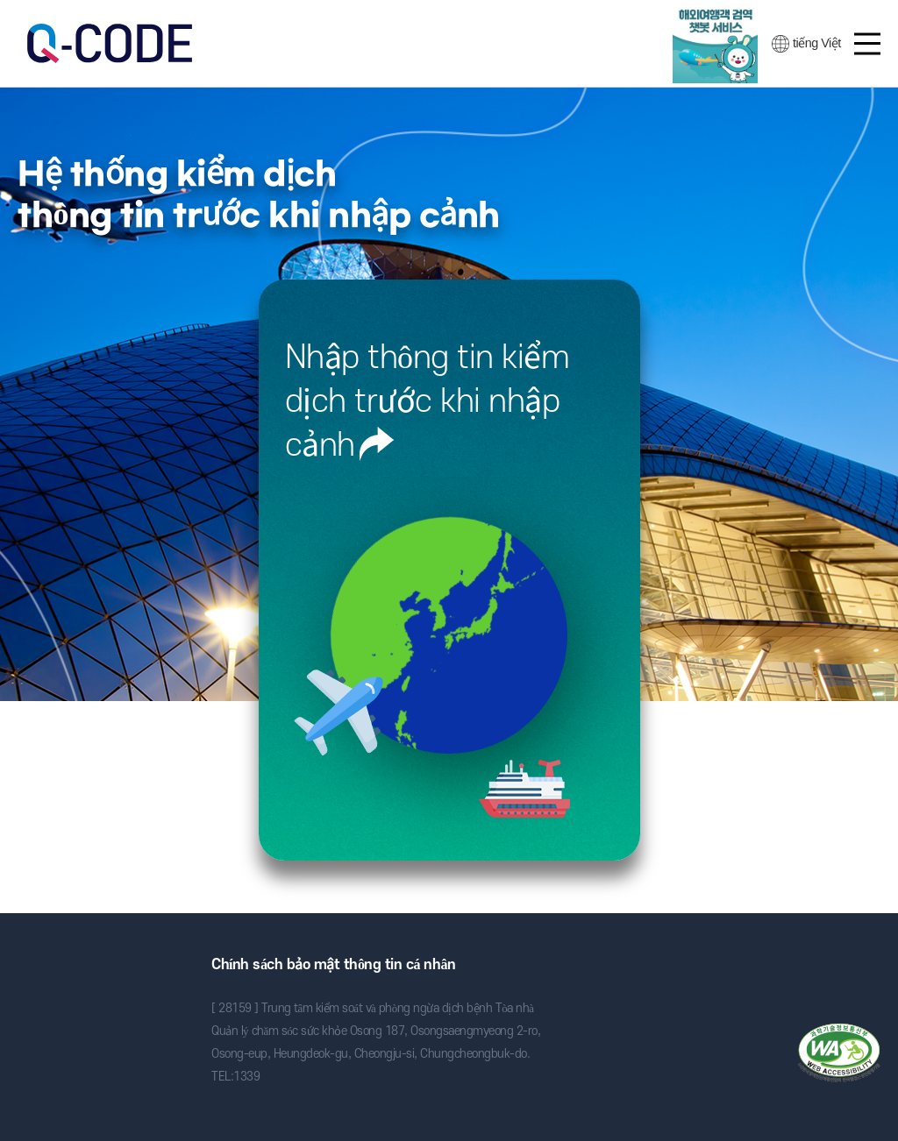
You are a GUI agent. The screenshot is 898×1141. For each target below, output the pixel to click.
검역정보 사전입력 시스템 (109, 43)
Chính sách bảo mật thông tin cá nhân (333, 965)
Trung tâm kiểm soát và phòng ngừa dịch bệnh (92, 971)
